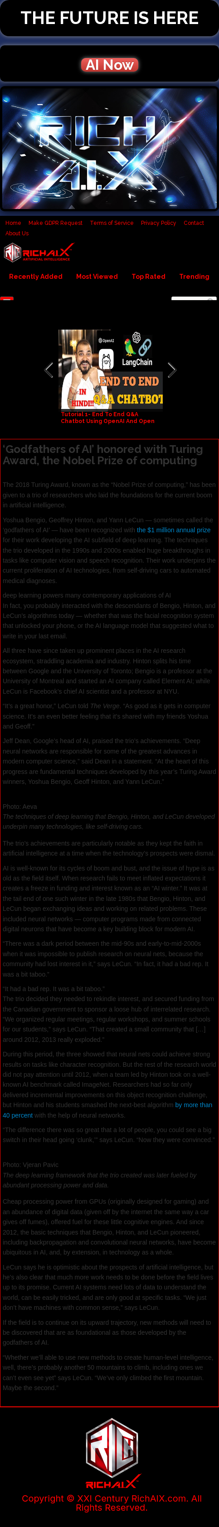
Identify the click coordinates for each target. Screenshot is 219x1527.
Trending (194, 276)
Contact (194, 223)
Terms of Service (112, 223)
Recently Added (36, 276)
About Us (17, 233)
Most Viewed (97, 276)
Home (13, 223)
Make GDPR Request (56, 223)
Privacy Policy (158, 223)
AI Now (110, 65)
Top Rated (148, 276)
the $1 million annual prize (174, 530)
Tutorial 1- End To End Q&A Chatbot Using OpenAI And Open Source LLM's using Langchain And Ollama (110, 424)
